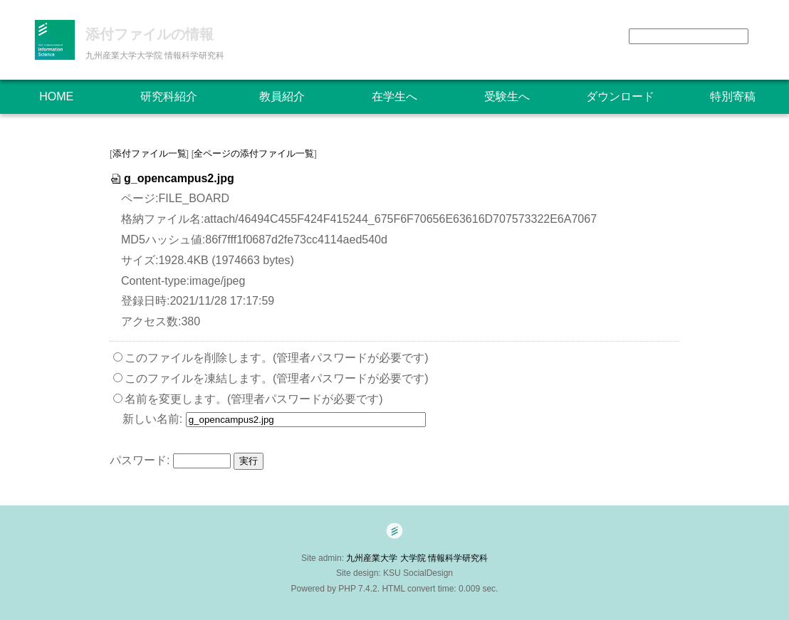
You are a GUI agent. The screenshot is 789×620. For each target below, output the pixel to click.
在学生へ (394, 96)
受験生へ (507, 96)
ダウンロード (620, 96)
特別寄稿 (733, 96)
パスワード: (139, 460)
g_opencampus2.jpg (172, 178)
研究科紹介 (168, 96)
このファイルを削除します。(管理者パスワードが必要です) (277, 358)
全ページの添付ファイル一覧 (254, 153)
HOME (56, 96)
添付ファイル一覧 (150, 153)
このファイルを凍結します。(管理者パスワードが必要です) (277, 378)
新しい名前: (152, 419)
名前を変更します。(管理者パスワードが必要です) (254, 399)
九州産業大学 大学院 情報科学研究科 (421, 558)
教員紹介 (282, 96)
